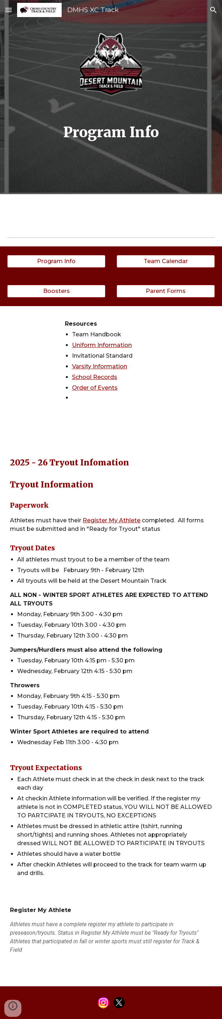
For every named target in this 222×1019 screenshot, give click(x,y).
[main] (111, 132)
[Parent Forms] (166, 291)
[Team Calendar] (166, 261)
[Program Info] (56, 261)
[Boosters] (56, 291)
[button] (8, 10)
